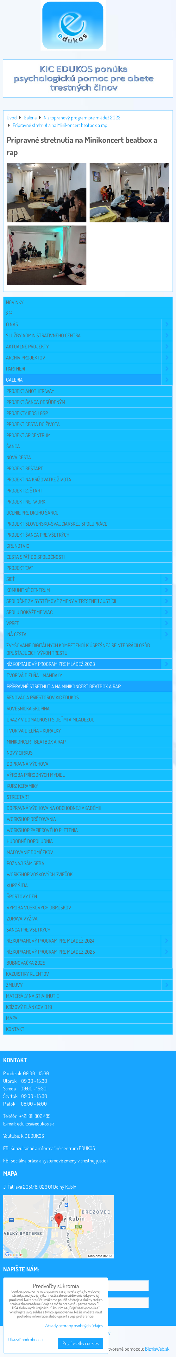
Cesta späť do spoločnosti (35, 557)
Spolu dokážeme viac (89, 612)
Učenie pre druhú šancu (32, 513)
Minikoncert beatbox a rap (36, 742)
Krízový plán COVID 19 (29, 1007)
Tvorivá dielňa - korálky (34, 730)
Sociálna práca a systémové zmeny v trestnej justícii (59, 1160)
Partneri (89, 368)
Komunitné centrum (89, 590)
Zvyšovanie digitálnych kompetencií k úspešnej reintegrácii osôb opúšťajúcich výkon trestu (78, 649)
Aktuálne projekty (89, 346)
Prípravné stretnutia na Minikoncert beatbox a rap (64, 686)
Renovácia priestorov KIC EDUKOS (43, 697)
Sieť (89, 579)
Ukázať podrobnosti (25, 1339)
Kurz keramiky (22, 786)
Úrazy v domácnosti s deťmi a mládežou (51, 719)
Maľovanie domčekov (30, 852)
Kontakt (15, 1029)
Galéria (89, 379)
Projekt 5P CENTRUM (28, 435)
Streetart (18, 797)
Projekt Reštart (24, 468)
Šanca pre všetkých (28, 929)
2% (9, 313)
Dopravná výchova (27, 764)
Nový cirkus (20, 753)
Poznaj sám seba (25, 863)
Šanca (13, 446)
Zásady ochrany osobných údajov (74, 1326)
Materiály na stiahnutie (32, 996)
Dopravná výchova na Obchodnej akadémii (54, 808)
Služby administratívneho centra (89, 335)
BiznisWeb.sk (157, 1349)
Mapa (11, 1018)
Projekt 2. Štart (24, 490)
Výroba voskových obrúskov (39, 907)
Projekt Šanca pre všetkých (37, 535)
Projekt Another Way (30, 391)
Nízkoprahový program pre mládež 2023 (89, 664)
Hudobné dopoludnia (30, 841)
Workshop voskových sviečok (39, 874)
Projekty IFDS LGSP (27, 413)
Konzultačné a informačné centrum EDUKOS (52, 1148)
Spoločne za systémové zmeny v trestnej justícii (89, 601)
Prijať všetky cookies (80, 1343)
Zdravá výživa (22, 918)
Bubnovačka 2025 (25, 963)
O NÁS (89, 324)
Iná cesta (89, 634)
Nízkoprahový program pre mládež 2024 (89, 940)
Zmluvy (89, 985)
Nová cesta (18, 457)
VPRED (89, 623)
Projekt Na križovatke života (38, 479)
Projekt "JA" (19, 568)
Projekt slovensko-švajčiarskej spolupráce (56, 524)
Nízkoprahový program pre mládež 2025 (89, 951)
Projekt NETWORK (25, 501)
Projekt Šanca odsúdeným (35, 402)
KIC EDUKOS (32, 1136)
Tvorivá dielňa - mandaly (34, 675)
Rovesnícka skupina (28, 708)
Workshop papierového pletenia (42, 830)
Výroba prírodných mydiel (36, 775)
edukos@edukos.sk (35, 1123)
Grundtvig (17, 546)
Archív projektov (89, 357)
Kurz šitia (17, 885)
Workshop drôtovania (31, 819)
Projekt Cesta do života (33, 424)
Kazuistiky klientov (27, 974)
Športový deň (22, 896)
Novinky (14, 302)
